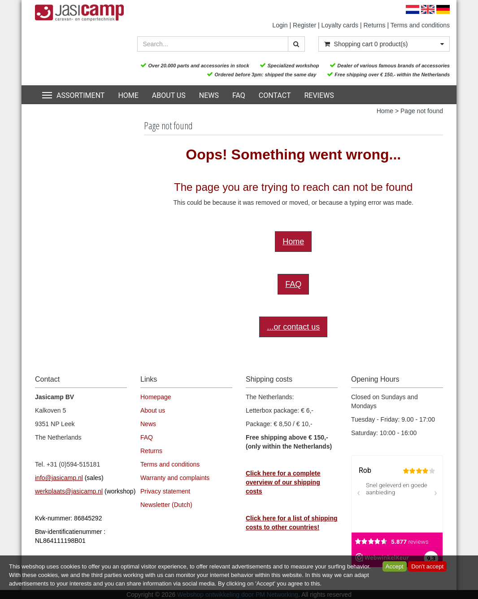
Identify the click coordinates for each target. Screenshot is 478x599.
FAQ (238, 95)
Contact (275, 95)
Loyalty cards (340, 25)
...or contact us (293, 326)
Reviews (319, 95)
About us (169, 95)
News (209, 95)
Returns (375, 25)
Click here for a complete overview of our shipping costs (283, 482)
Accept (395, 566)
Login (279, 25)
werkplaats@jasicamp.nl (69, 491)
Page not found (421, 111)
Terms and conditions (420, 25)
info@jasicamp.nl (59, 477)
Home (128, 95)
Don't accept (427, 566)
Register (304, 25)
